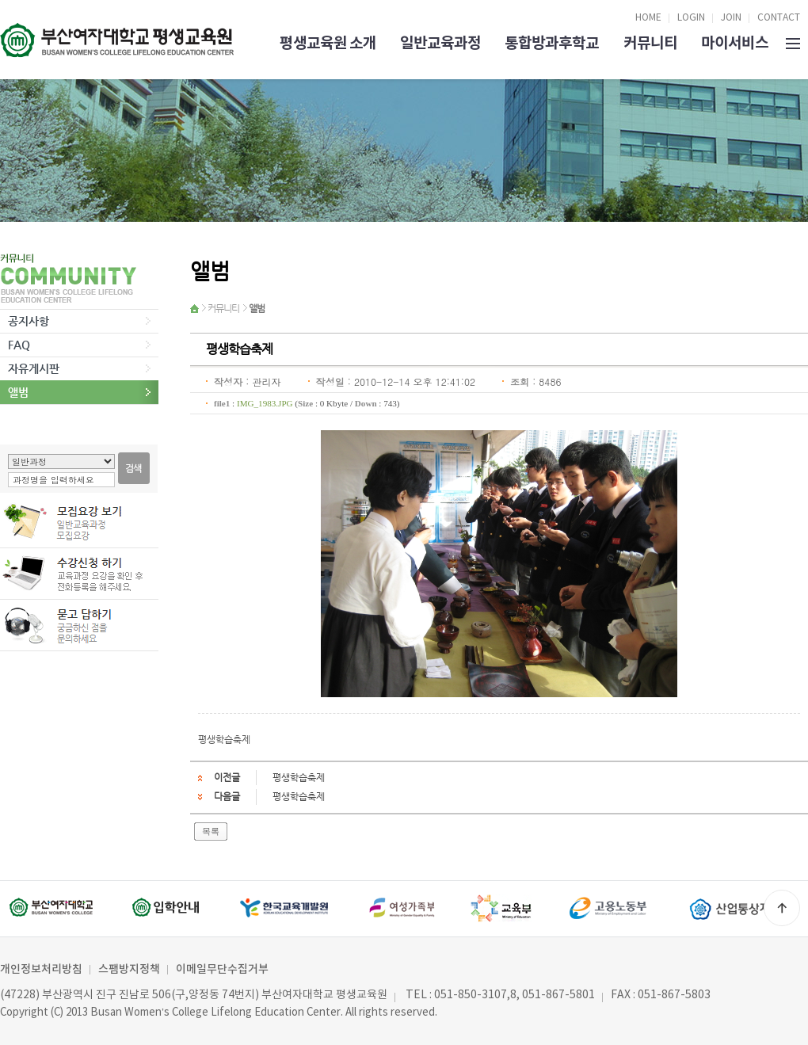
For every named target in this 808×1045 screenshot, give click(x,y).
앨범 (18, 392)
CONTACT (778, 18)
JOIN (731, 18)
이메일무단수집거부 (222, 969)
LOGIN (691, 18)
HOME (648, 18)
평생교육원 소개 (328, 43)
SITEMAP (793, 42)
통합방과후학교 (552, 43)
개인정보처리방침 (41, 969)
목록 (210, 831)
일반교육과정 (440, 43)
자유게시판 (33, 368)
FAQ (19, 344)
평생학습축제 (299, 777)
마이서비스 (734, 43)
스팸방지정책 (129, 969)
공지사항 (28, 321)
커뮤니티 (650, 43)
